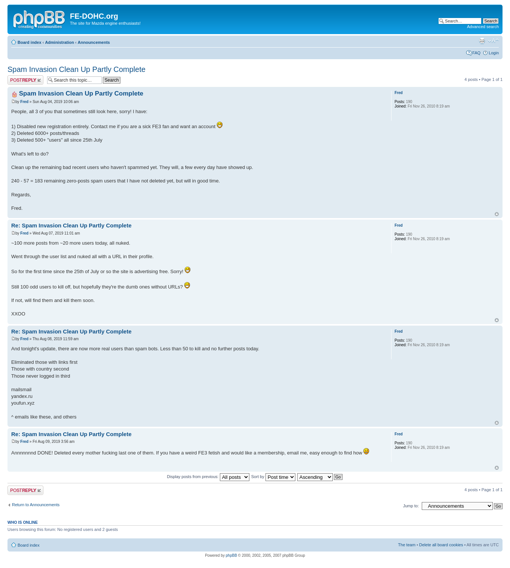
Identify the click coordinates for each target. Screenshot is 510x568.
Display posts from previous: (208, 476)
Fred (24, 102)
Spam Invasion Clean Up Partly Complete (76, 69)
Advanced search (483, 26)
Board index (30, 42)
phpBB (231, 555)
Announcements (94, 42)
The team (406, 545)
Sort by (273, 476)
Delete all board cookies (441, 545)
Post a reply (25, 80)
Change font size (493, 40)
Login (494, 53)
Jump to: (411, 506)
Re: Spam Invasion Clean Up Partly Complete (71, 225)
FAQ (476, 53)
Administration (59, 42)
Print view (482, 40)
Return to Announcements (35, 504)
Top (497, 214)
